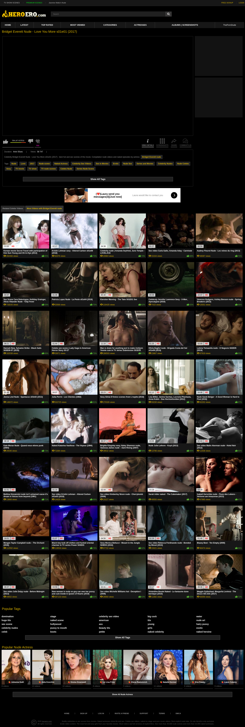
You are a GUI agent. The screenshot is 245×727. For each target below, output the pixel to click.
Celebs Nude (66, 169)
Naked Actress (61, 164)
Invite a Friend (122, 713)
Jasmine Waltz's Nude (57, 3)
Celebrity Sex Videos (81, 164)
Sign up (83, 713)
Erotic (116, 164)
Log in (101, 713)
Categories (110, 25)
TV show (32, 169)
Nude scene (44, 164)
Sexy (8, 169)
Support (144, 713)
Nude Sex (127, 164)
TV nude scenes (48, 169)
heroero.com (47, 721)
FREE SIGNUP (227, 3)
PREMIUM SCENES (34, 3)
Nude (13, 164)
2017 (32, 164)
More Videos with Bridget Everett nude (44, 208)
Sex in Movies (102, 164)
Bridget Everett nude (151, 157)
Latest (24, 25)
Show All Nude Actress (122, 694)
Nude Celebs (183, 164)
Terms (162, 713)
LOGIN (241, 3)
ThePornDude (229, 25)
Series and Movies (145, 164)
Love (23, 164)
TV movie (19, 169)
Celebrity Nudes (165, 164)
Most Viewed (77, 25)
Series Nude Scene (85, 169)
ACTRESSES (140, 25)
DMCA (178, 713)
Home (8, 25)
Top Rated (47, 25)
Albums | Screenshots (185, 25)
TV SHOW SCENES (12, 3)
